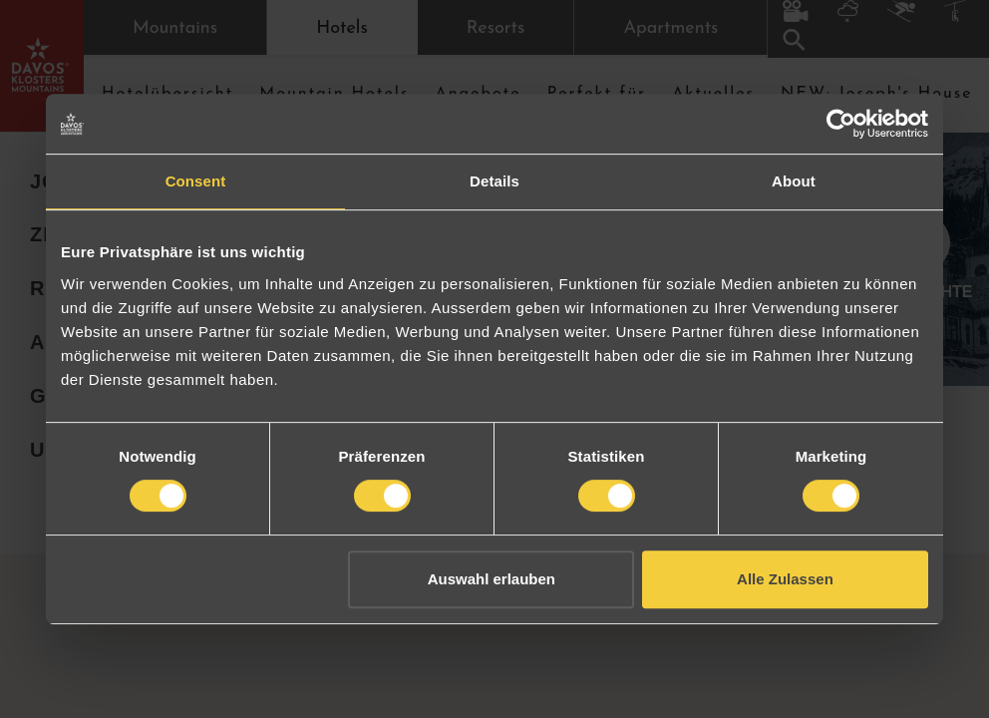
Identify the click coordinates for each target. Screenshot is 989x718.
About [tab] (794, 181)
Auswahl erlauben (491, 578)
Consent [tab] (195, 181)
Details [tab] (494, 181)
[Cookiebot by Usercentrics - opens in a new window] (841, 124)
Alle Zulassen (785, 578)
